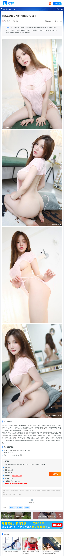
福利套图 (26, 425)
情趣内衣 (19, 507)
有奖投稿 (60, 9)
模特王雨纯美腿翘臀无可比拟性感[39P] (31, 552)
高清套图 (27, 507)
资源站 (14, 425)
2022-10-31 (49, 21)
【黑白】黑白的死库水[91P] (10, 552)
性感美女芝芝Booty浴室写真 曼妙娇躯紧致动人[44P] (51, 552)
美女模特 (26, 433)
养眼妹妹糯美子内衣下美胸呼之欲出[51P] (19, 16)
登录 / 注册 (57, 3)
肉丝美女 (12, 507)
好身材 (14, 438)
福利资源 (8, 9)
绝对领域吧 (7, 21)
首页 (3, 9)
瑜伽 (8, 438)
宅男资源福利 (26, 430)
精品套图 (41, 440)
